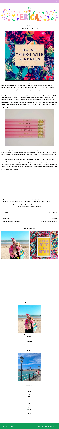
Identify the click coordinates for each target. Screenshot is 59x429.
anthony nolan (38, 89)
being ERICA (9, 426)
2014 (29, 409)
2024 (29, 394)
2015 (29, 407)
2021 (29, 396)
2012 (29, 413)
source (29, 81)
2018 (29, 401)
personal (8, 212)
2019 (29, 400)
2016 (29, 405)
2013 (29, 411)
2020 (29, 398)
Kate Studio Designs (51, 426)
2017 (29, 403)
